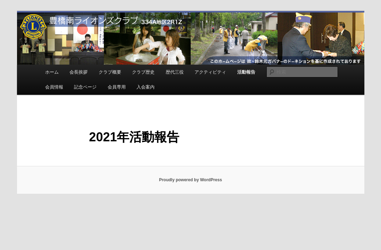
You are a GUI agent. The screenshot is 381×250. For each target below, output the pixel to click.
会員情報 (54, 87)
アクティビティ (210, 72)
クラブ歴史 (143, 72)
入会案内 (145, 87)
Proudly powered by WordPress (190, 179)
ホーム (52, 72)
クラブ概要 (110, 72)
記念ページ (85, 87)
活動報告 (246, 72)
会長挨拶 (78, 72)
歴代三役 (175, 72)
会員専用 (117, 87)
